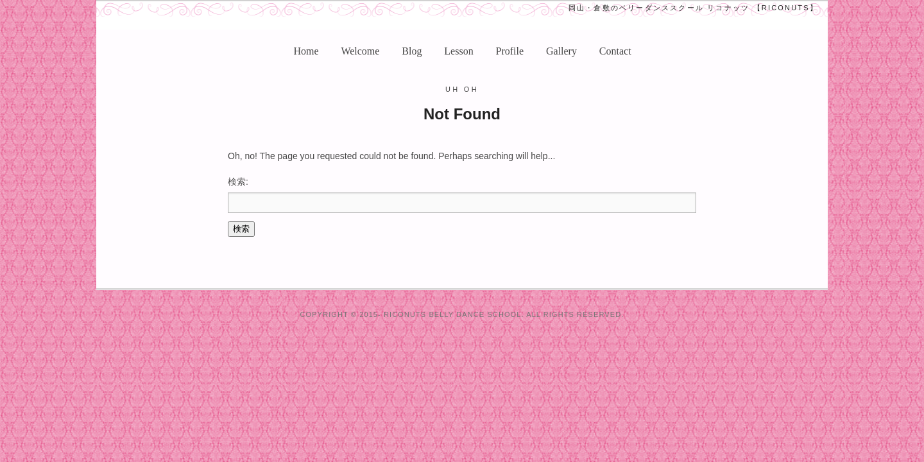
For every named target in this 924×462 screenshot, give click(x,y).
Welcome (360, 51)
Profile (510, 51)
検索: (238, 181)
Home (305, 51)
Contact (615, 51)
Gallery (561, 51)
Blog (412, 51)
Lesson (458, 51)
